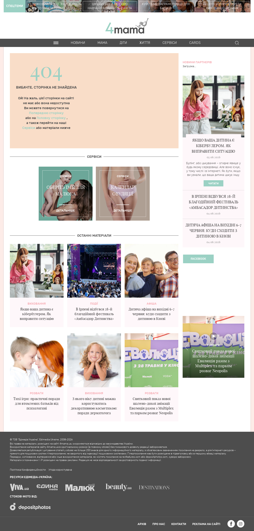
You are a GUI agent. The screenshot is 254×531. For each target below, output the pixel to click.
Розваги (36, 393)
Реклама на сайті (206, 524)
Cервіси (169, 43)
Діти (123, 43)
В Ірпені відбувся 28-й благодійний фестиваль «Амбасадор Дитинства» (94, 314)
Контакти (178, 524)
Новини (78, 43)
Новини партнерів (197, 62)
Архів (142, 524)
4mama (127, 26)
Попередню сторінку (46, 113)
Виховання (37, 303)
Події (94, 303)
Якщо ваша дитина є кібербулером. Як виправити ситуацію (37, 314)
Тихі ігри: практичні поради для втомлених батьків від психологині (36, 403)
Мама (102, 43)
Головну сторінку (52, 118)
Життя (144, 43)
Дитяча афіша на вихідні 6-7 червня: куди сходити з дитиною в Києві (151, 314)
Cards (195, 43)
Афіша (152, 303)
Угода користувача (60, 469)
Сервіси (29, 128)
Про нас (158, 524)
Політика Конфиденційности (28, 469)
